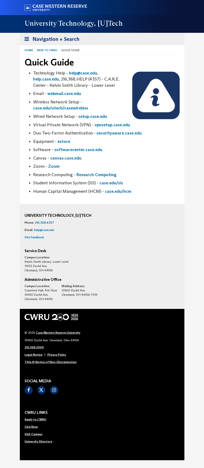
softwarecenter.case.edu (78, 149)
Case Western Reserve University (58, 333)
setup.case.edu (92, 116)
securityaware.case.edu (119, 133)
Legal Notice (33, 355)
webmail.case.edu (64, 93)
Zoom (54, 166)
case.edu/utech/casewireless (60, 108)
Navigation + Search (50, 40)
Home (29, 50)
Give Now (31, 427)
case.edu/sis (111, 182)
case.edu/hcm (118, 191)
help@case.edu (83, 73)
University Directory (38, 441)
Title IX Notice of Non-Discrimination (51, 362)
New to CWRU (47, 50)
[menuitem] (38, 419)
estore (64, 141)
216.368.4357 (44, 223)
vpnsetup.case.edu (112, 124)
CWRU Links (36, 413)
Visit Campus (33, 434)
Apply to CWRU (35, 419)
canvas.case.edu (65, 158)
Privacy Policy (56, 355)
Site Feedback (34, 237)
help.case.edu (46, 79)
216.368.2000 (34, 347)
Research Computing (96, 174)
